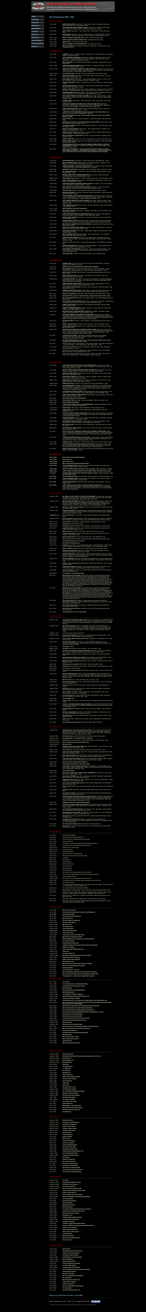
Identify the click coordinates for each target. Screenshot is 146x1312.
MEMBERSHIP (35, 28)
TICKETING (34, 22)
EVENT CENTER (36, 40)
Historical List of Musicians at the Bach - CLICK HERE (66, 1295)
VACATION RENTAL (37, 43)
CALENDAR (35, 19)
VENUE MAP (35, 25)
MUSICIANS (35, 37)
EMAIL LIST (71, 1301)
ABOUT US (34, 34)
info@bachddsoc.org (59, 1301)
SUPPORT (34, 31)
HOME (33, 16)
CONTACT (34, 46)
